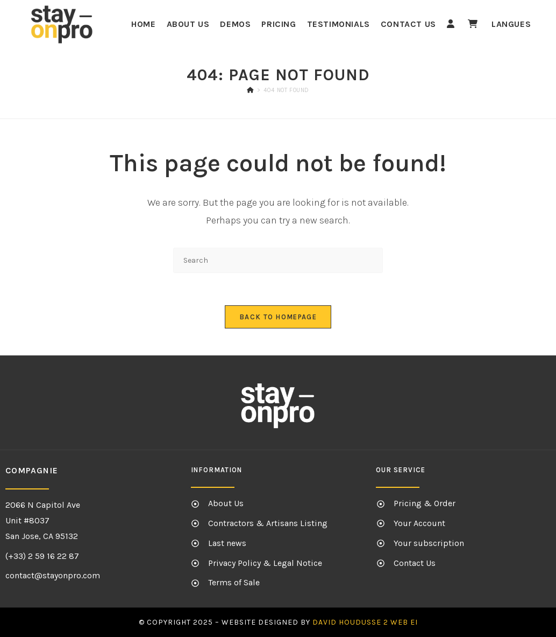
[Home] (250, 90)
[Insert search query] (278, 260)
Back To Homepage (278, 317)
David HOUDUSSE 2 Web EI (365, 622)
